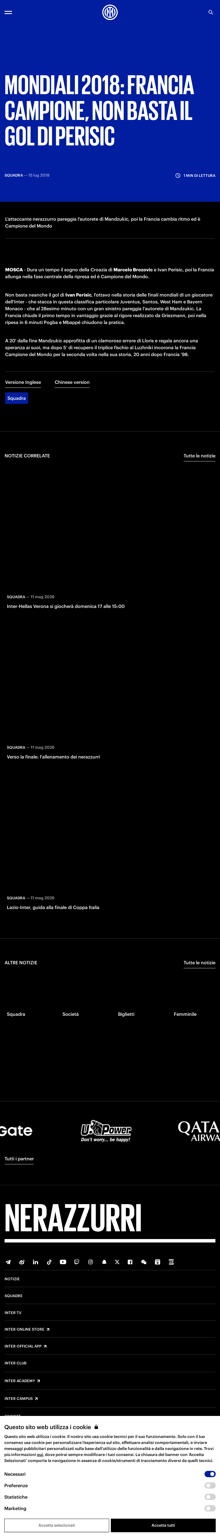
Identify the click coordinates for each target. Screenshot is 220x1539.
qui (40, 1454)
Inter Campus (19, 1398)
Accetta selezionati (56, 1525)
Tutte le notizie (199, 454)
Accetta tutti (163, 1525)
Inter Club (15, 1363)
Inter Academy (20, 1381)
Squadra (16, 397)
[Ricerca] (210, 12)
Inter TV (13, 1313)
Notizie (12, 1279)
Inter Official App (23, 1346)
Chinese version (72, 381)
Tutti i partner (19, 1158)
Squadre (14, 1296)
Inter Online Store (24, 1329)
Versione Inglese (23, 381)
